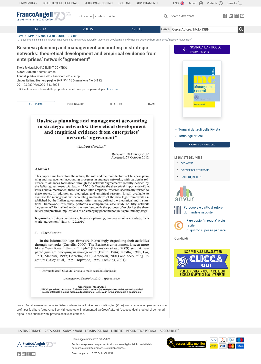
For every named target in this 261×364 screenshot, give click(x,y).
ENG (176, 3)
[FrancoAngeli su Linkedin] (231, 16)
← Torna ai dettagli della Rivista (197, 129)
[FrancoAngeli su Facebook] (225, 16)
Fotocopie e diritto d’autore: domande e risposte (203, 210)
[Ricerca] (241, 29)
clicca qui (112, 89)
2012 (74, 36)
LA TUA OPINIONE (30, 330)
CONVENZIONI (72, 330)
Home (20, 36)
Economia (187, 163)
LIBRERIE (117, 330)
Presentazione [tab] (76, 104)
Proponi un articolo (202, 144)
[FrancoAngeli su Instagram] (236, 16)
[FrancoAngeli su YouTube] (242, 16)
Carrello (232, 3)
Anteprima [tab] (36, 104)
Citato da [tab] (116, 104)
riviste (31, 36)
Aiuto (111, 16)
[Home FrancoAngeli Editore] (44, 16)
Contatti (100, 16)
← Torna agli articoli (188, 136)
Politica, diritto (191, 177)
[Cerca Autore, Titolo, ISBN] (204, 29)
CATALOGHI (52, 330)
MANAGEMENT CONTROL (52, 36)
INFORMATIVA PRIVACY (141, 330)
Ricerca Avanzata (182, 16)
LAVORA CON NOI (96, 330)
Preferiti (212, 3)
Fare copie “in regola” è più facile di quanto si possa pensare (206, 225)
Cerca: (165, 29)
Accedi (192, 3)
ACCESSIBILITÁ (169, 330)
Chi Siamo (86, 16)
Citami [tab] (151, 104)
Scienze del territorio (195, 170)
